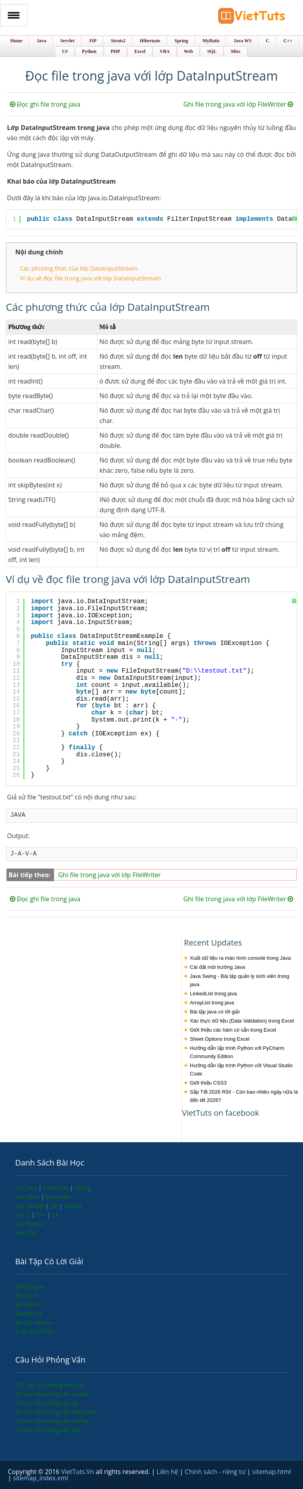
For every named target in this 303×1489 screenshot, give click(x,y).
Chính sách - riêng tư (216, 1471)
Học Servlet (30, 1206)
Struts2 (73, 1206)
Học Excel (28, 1197)
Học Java (26, 1188)
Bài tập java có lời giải (214, 1012)
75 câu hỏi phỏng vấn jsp (47, 1403)
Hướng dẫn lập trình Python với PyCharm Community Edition (237, 1052)
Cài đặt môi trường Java (217, 967)
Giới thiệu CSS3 (208, 1083)
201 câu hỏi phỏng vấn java (50, 1385)
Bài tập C (26, 1295)
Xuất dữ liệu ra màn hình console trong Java (240, 958)
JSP (55, 1206)
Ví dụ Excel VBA (34, 1331)
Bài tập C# (28, 1313)
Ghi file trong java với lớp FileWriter (238, 104)
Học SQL (26, 1233)
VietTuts (251, 17)
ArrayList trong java (212, 1003)
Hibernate (56, 1188)
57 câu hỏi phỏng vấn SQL (48, 1430)
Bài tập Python (33, 1322)
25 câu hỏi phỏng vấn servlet (52, 1394)
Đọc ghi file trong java (45, 104)
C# (55, 1214)
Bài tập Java (30, 1286)
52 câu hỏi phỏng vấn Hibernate (56, 1412)
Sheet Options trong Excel (219, 1039)
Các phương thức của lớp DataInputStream (79, 268)
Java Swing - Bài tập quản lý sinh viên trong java (239, 980)
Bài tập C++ (29, 1304)
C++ (41, 1214)
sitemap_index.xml (40, 1478)
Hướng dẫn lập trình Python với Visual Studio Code (241, 1069)
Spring (83, 1188)
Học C (23, 1214)
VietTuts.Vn (78, 1471)
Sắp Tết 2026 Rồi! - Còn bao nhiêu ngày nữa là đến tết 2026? (244, 1096)
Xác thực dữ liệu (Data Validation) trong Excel (242, 1021)
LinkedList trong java (213, 993)
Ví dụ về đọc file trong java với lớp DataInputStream (90, 278)
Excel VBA (58, 1197)
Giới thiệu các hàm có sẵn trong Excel (233, 1030)
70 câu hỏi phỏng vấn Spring (51, 1421)
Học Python (30, 1224)
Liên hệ (168, 1471)
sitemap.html (271, 1471)
